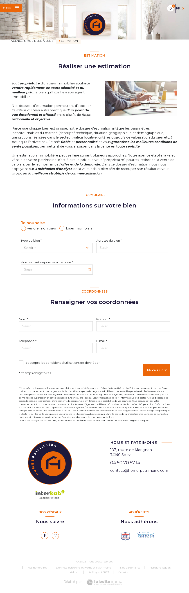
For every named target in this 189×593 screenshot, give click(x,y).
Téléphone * (27, 341)
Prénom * (103, 319)
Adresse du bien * (109, 240)
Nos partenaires (130, 567)
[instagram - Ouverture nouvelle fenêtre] (55, 535)
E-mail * (101, 341)
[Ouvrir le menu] (11, 8)
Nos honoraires (37, 567)
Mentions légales (160, 567)
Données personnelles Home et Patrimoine (83, 567)
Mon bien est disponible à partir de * (47, 262)
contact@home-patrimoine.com (139, 470)
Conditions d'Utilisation (112, 420)
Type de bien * (31, 240)
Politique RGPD (98, 572)
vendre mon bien (41, 228)
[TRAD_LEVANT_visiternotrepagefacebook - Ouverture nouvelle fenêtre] (44, 535)
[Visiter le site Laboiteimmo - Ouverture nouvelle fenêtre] (104, 582)
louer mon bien (79, 228)
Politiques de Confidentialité (76, 420)
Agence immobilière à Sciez (32, 40)
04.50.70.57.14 (125, 462)
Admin (74, 572)
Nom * (23, 319)
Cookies (123, 572)
